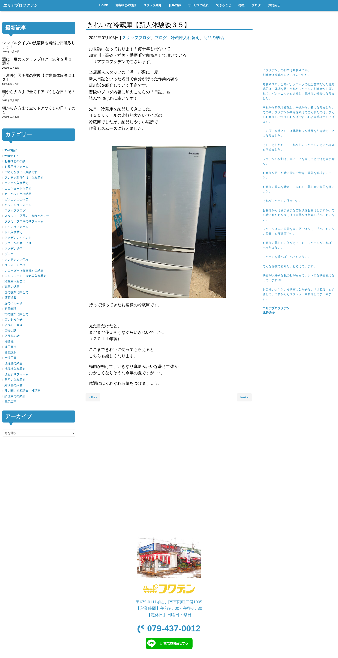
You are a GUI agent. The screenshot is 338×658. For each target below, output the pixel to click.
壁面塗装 (10, 297)
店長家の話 (11, 336)
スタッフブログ (136, 37)
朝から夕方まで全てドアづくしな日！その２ (38, 94)
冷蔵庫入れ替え (185, 37)
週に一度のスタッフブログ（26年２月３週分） (37, 61)
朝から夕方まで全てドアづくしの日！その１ (38, 110)
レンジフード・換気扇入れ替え (25, 276)
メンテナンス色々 (16, 259)
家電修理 (10, 308)
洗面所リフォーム (16, 374)
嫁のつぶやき (13, 303)
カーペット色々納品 (17, 194)
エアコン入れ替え (16, 183)
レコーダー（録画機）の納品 (23, 270)
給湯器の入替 (13, 385)
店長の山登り (13, 325)
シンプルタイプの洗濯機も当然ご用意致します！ (38, 45)
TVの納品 (10, 150)
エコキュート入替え (17, 188)
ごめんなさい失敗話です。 (22, 172)
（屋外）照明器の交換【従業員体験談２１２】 (38, 77)
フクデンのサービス (17, 243)
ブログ (161, 37)
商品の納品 (213, 37)
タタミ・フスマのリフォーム (23, 221)
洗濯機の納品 (13, 363)
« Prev (93, 397)
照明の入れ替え (14, 379)
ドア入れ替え (13, 232)
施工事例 (10, 347)
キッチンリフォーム (17, 205)
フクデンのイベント (17, 237)
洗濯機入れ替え (14, 368)
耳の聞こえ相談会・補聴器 (22, 390)
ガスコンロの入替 (16, 199)
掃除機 (8, 341)
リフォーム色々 (14, 265)
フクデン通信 (13, 248)
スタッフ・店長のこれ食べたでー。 (28, 215)
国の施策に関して (16, 292)
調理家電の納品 (14, 396)
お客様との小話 (14, 161)
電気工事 (10, 401)
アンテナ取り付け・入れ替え (23, 177)
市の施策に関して (16, 314)
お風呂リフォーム (16, 166)
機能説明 (10, 352)
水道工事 (10, 357)
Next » (244, 397)
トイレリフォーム (16, 226)
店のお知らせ (13, 319)
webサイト (11, 155)
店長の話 (10, 330)
